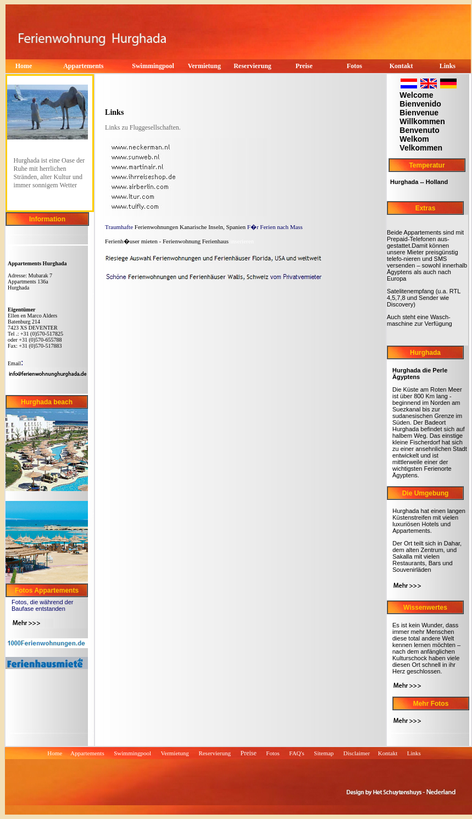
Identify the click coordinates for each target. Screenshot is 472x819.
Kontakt (388, 753)
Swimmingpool (153, 66)
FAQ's (296, 753)
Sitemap (324, 753)
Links (415, 753)
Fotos (272, 753)
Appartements (83, 66)
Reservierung (252, 66)
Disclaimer (356, 753)
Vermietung (175, 753)
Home (54, 753)
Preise (304, 66)
